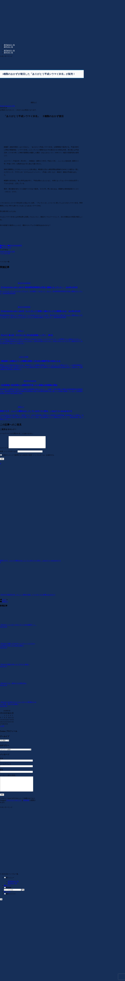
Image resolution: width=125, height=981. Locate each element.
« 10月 (2, 728)
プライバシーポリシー (14, 805)
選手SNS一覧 (12, 889)
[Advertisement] (25, 62)
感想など (4, 245)
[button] (23, 895)
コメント (4, 450)
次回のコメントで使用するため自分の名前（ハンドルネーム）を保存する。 (28, 457)
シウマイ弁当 (5, 247)
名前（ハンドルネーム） (8, 454)
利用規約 (26, 805)
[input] (12, 895)
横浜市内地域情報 (15, 245)
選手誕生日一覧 (13, 886)
